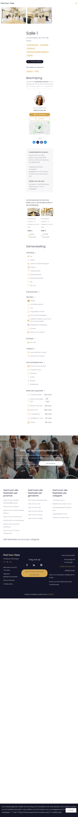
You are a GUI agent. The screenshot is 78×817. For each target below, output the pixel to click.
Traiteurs (29, 348)
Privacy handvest (9, 580)
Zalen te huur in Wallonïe (11, 507)
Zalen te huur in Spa (34, 507)
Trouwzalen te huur (59, 500)
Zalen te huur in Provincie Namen (13, 520)
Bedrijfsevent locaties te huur (62, 504)
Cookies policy (8, 584)
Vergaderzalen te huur (60, 514)
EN (11, 562)
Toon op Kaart (39, 132)
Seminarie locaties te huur (61, 518)
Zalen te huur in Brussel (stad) (37, 500)
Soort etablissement (34, 362)
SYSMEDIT (51, 594)
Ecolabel (29, 338)
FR (4, 562)
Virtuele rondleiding (35, 61)
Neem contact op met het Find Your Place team (34, 573)
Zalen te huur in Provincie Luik (12, 517)
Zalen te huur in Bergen (35, 518)
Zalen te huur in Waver (35, 515)
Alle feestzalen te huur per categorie (21, 539)
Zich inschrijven (50, 463)
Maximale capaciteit (34, 391)
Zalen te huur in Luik (34, 504)
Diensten (29, 297)
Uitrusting (30, 252)
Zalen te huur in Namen (35, 511)
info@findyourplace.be (67, 566)
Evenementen (32, 292)
